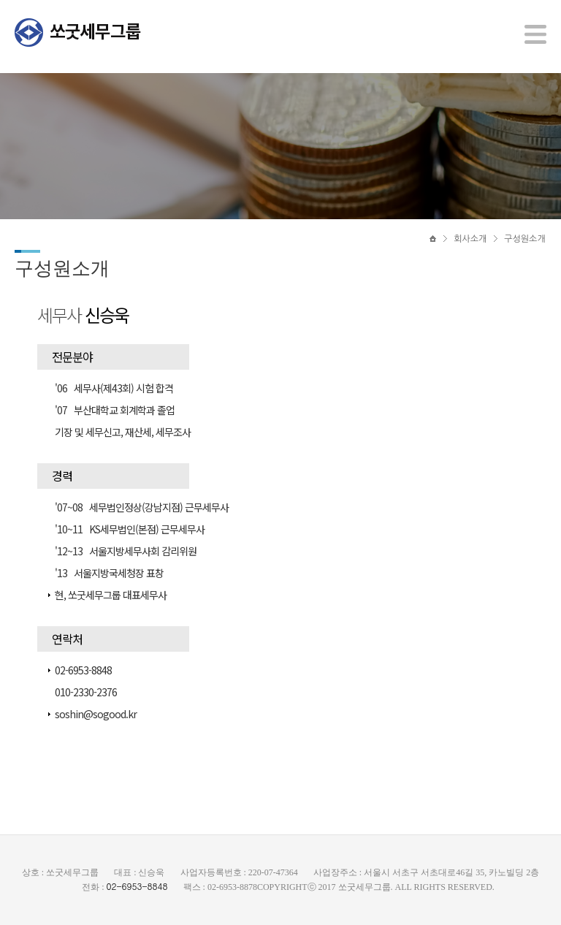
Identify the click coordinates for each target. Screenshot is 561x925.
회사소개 (470, 239)
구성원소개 (524, 239)
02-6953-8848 (136, 886)
